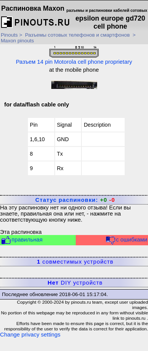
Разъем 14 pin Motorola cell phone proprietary (74, 55)
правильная (21, 240)
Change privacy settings (30, 335)
